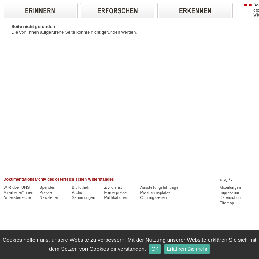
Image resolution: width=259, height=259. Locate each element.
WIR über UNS (17, 187)
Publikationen (116, 197)
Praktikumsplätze (155, 192)
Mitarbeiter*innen (19, 192)
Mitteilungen (230, 187)
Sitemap (227, 203)
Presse (46, 192)
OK (154, 249)
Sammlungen (83, 197)
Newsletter (49, 197)
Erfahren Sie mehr (186, 249)
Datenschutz (231, 197)
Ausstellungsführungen (160, 187)
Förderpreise (115, 192)
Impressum (229, 192)
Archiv (77, 192)
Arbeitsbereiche (17, 197)
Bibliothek (80, 187)
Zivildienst (113, 187)
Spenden (47, 187)
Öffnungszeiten (153, 197)
